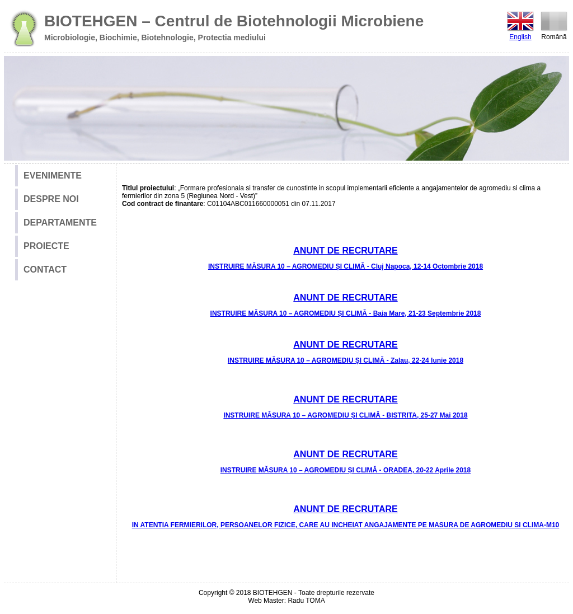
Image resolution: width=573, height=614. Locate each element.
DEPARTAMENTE (60, 222)
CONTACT (45, 269)
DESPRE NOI (51, 199)
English (520, 25)
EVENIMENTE (53, 175)
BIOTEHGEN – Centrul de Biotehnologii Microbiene (234, 21)
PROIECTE (46, 246)
